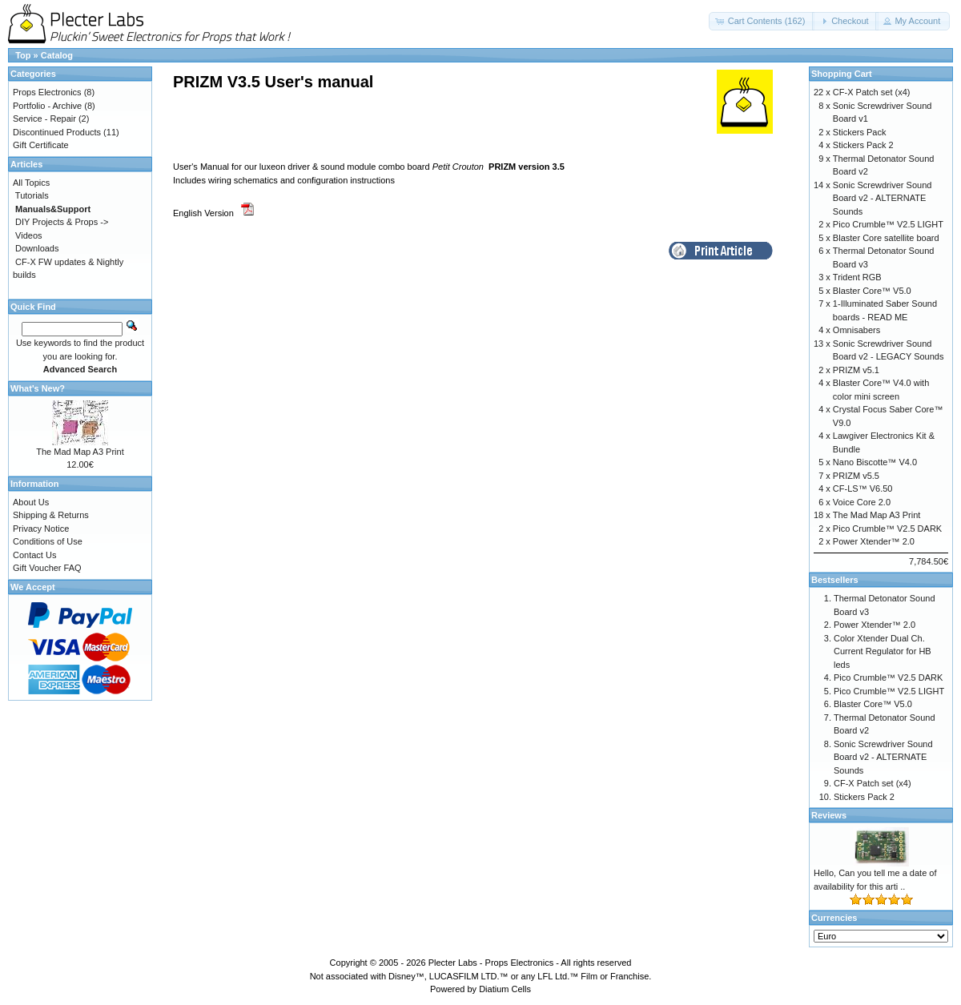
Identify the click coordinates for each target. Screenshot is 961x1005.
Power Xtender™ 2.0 (874, 541)
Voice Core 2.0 (862, 502)
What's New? (37, 388)
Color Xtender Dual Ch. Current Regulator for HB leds (882, 651)
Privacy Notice (41, 528)
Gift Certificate (41, 145)
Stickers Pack (860, 132)
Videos (28, 235)
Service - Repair (44, 118)
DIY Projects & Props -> (61, 222)
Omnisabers (856, 330)
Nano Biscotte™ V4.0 (875, 462)
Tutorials (32, 195)
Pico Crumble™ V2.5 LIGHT (888, 224)
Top (22, 55)
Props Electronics (47, 92)
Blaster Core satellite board (886, 238)
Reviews (828, 815)
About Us (31, 502)
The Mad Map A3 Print (79, 451)
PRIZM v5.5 (856, 475)
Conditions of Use (47, 541)
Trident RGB (857, 277)
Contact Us (34, 555)
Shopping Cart (841, 73)
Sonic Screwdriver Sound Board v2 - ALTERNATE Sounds (882, 198)
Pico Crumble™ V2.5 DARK (887, 528)
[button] (762, 21)
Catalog (57, 55)
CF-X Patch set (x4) (872, 92)
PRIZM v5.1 (856, 370)
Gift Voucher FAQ (47, 568)
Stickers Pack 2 (863, 145)
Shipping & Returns (51, 515)
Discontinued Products (57, 132)
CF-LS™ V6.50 (863, 488)
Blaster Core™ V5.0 (872, 290)
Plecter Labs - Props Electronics (491, 962)
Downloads (36, 248)
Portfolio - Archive (47, 106)
